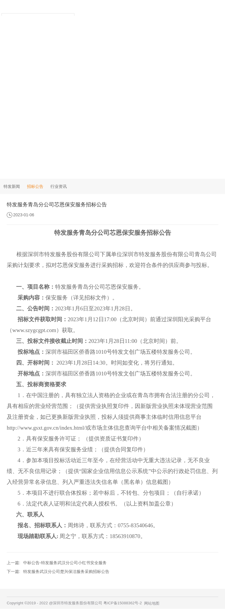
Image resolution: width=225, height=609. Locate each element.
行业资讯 (58, 186)
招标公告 (35, 186)
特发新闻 (12, 186)
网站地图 (151, 603)
